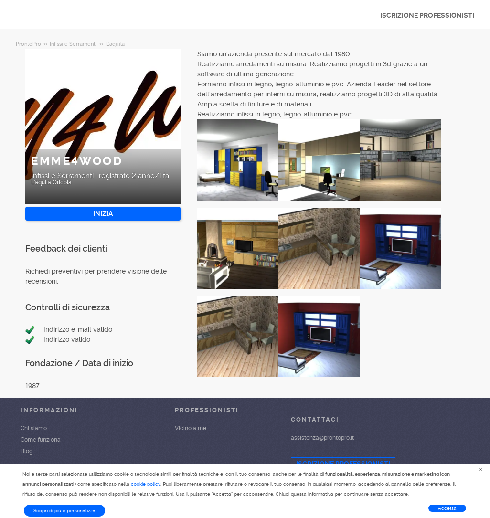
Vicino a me (190, 428)
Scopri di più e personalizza (64, 510)
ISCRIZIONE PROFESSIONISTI (427, 15)
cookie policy (145, 483)
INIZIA (103, 213)
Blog (26, 451)
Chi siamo (34, 428)
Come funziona (41, 439)
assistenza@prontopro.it (322, 437)
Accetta (447, 508)
